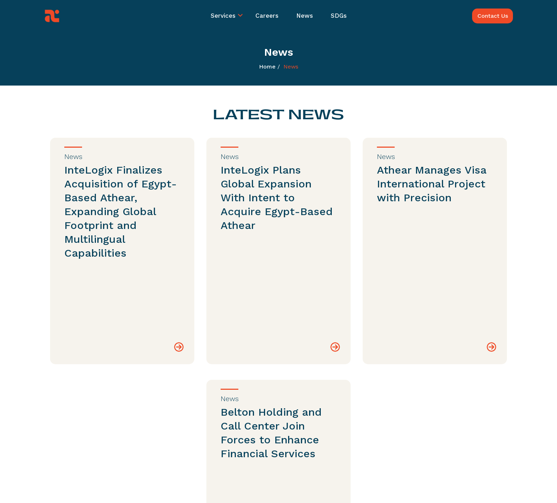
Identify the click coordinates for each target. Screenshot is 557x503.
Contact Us (492, 15)
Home (267, 66)
